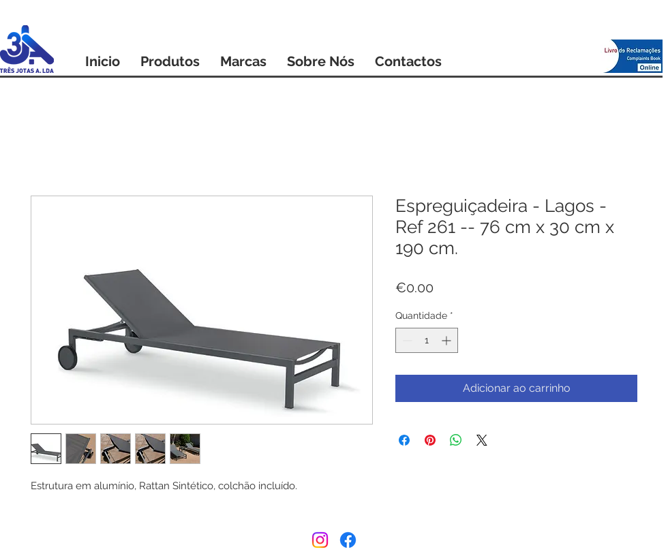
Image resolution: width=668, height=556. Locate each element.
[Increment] (447, 340)
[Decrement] (405, 340)
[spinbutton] (426, 340)
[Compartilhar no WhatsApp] (456, 440)
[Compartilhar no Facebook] (404, 440)
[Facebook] (348, 540)
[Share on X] (482, 440)
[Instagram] (320, 540)
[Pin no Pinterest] (430, 440)
